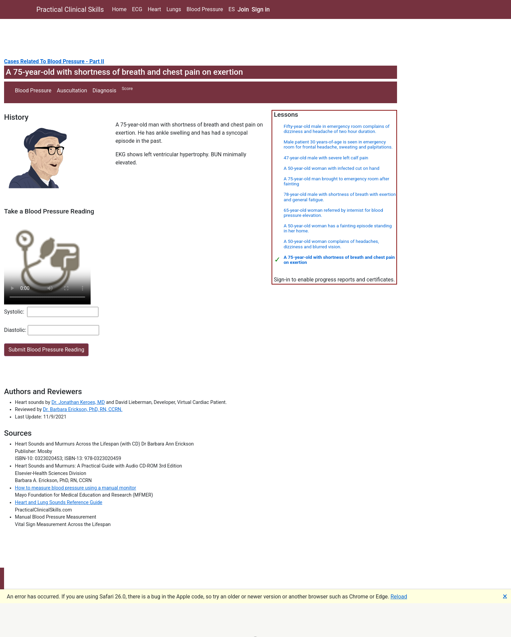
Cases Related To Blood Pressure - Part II (54, 61)
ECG (137, 9)
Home (119, 9)
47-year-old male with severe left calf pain (326, 157)
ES (232, 9)
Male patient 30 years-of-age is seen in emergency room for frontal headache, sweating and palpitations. (338, 144)
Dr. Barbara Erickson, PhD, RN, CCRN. (82, 409)
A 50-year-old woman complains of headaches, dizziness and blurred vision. (331, 243)
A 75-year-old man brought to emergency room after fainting (336, 181)
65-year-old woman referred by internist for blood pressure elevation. (333, 212)
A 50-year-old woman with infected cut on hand (331, 168)
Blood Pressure (204, 9)
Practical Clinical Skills (70, 9)
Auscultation (72, 90)
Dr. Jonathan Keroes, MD (78, 402)
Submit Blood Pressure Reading (46, 349)
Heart (154, 9)
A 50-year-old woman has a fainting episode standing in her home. (338, 228)
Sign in (261, 9)
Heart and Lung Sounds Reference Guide (58, 502)
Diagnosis (104, 90)
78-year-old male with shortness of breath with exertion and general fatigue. (340, 196)
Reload (399, 596)
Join (243, 9)
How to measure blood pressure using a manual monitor (75, 488)
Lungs (173, 9)
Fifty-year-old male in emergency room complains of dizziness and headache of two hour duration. (337, 128)
